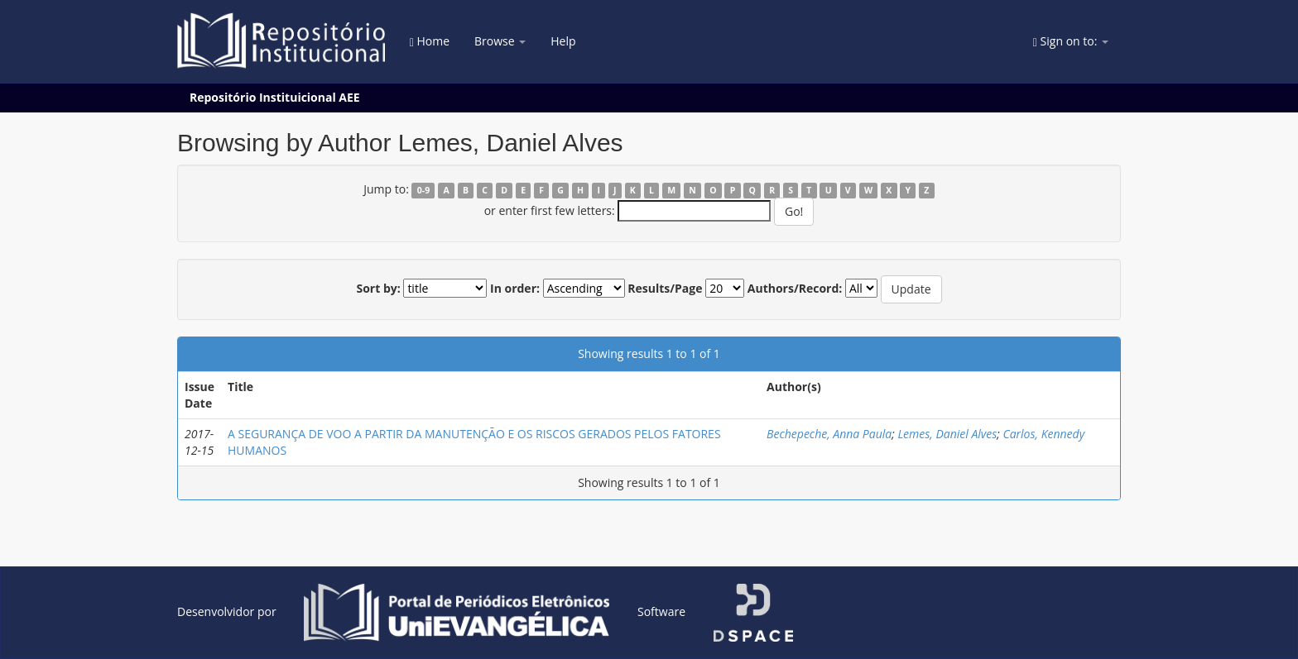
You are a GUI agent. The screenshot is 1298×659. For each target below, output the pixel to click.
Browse (500, 41)
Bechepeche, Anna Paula (829, 434)
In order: (515, 288)
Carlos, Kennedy (1043, 434)
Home (429, 41)
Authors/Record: (795, 288)
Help (562, 41)
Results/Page (664, 288)
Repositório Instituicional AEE (275, 97)
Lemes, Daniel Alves (947, 434)
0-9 (423, 190)
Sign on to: (1070, 41)
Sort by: (378, 288)
